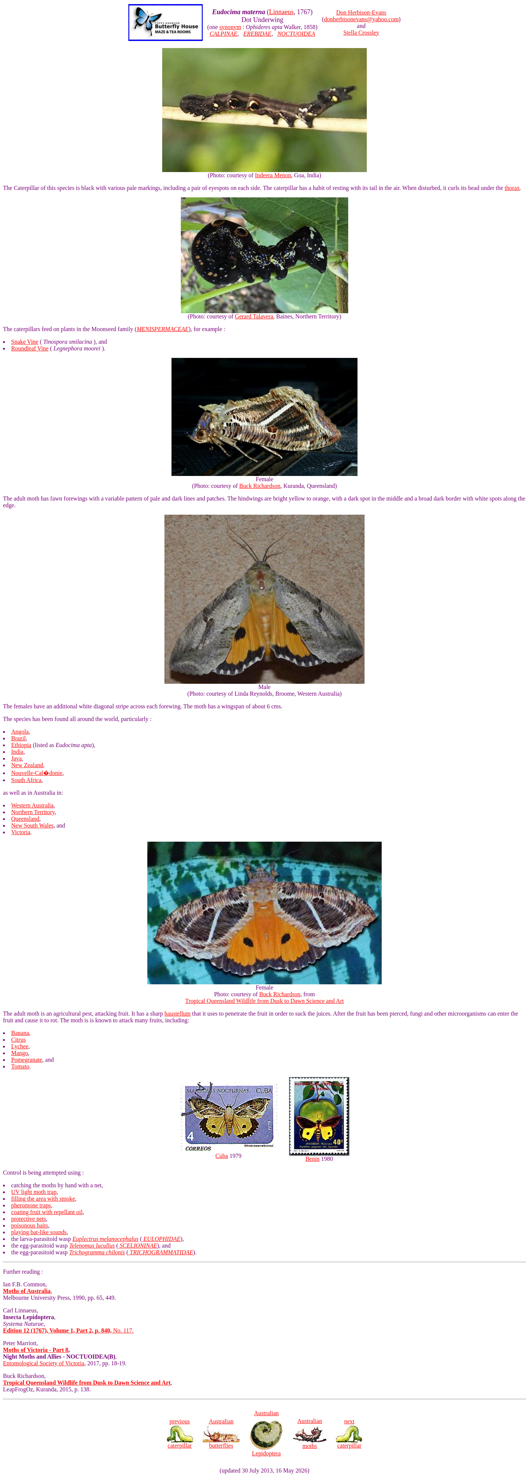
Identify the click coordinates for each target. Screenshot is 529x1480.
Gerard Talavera (254, 316)
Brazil (18, 738)
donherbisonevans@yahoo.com (361, 19)
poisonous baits (29, 1225)
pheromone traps (31, 1205)
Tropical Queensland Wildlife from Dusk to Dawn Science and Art (264, 1001)
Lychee (19, 1046)
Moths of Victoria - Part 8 (35, 1350)
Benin (312, 1159)
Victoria (20, 832)
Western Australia (32, 805)
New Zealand (27, 765)
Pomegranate (26, 1060)
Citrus (18, 1039)
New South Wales (32, 825)
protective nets (28, 1219)
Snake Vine (24, 342)
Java (16, 758)
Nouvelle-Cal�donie (36, 773)
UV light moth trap (34, 1192)
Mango (19, 1053)
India (17, 752)
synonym (230, 27)
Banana (20, 1033)
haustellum (177, 1013)
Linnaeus (281, 12)
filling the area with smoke (43, 1198)
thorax (512, 188)
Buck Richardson (259, 486)
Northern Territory (33, 812)
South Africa (26, 780)
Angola (20, 731)
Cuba (221, 1156)
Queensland (25, 819)
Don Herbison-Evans (361, 12)
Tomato (20, 1066)
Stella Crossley (361, 32)
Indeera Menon (273, 175)
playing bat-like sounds (39, 1232)
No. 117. (68, 1330)
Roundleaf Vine (30, 348)
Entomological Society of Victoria (43, 1363)
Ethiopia (21, 745)
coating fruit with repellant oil (47, 1212)
